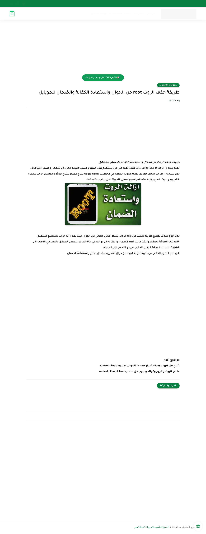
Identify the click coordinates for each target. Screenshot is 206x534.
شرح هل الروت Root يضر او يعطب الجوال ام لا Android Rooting (140, 365)
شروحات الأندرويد (168, 85)
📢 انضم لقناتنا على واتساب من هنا (102, 78)
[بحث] (12, 13)
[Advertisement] (103, 49)
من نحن (151, 13)
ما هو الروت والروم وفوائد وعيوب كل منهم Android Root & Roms (139, 371)
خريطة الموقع (99, 13)
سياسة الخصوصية (121, 13)
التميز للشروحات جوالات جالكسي (151, 527)
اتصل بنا (139, 13)
